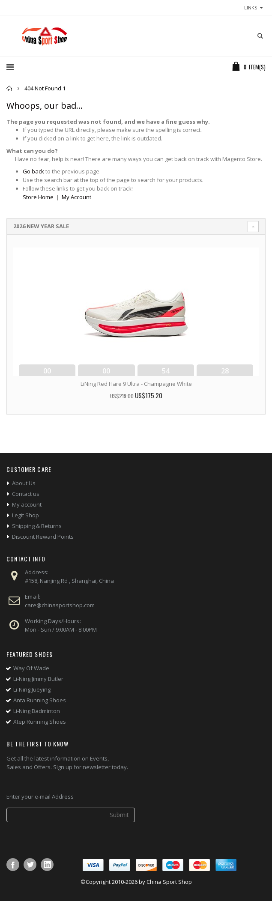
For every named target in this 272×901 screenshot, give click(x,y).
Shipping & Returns (37, 526)
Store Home (38, 197)
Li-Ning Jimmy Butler (38, 679)
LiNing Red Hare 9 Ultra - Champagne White (136, 384)
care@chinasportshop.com (60, 605)
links (250, 7)
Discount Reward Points (43, 536)
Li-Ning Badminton (36, 711)
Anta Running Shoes (39, 700)
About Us (24, 483)
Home (9, 88)
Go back (33, 171)
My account (27, 504)
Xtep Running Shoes (39, 721)
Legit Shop (25, 515)
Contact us (25, 494)
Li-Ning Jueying (32, 689)
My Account (76, 197)
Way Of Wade (31, 668)
